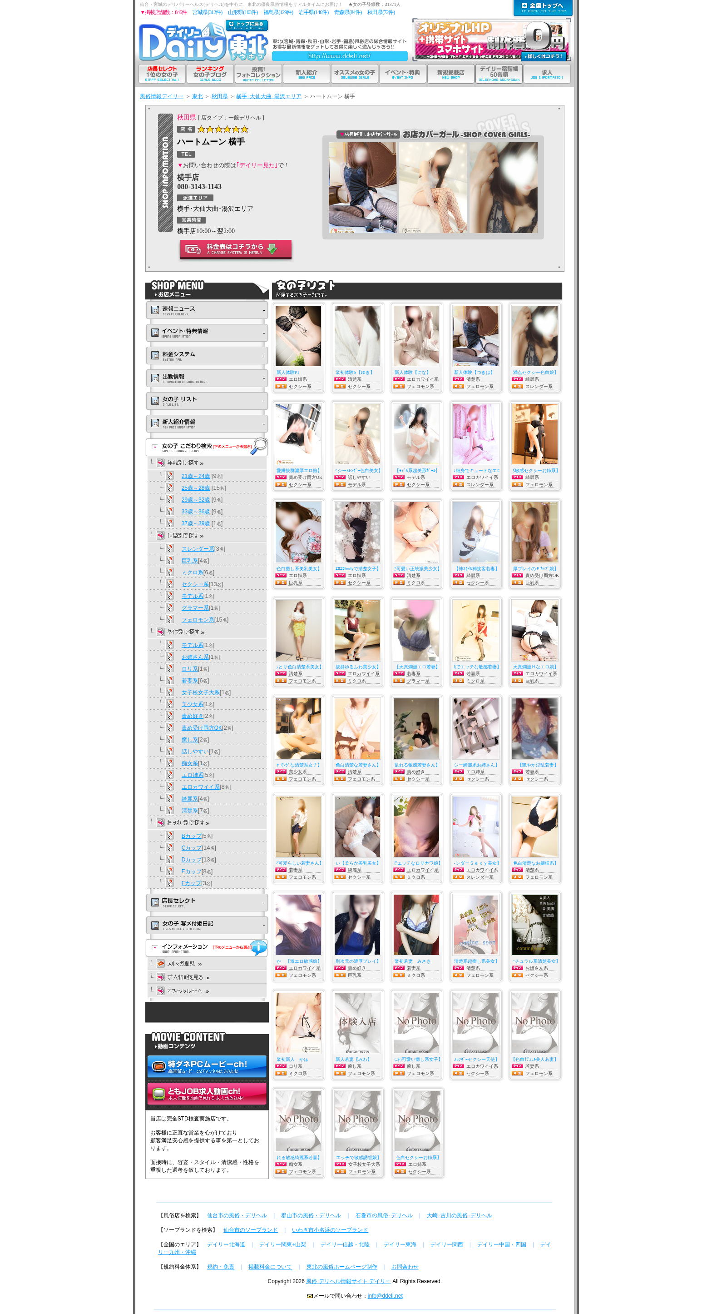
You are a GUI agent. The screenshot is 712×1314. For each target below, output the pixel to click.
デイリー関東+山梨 (282, 1244)
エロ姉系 (192, 775)
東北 (197, 96)
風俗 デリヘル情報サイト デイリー (348, 1281)
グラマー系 (195, 608)
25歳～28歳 (196, 488)
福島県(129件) (278, 12)
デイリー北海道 (226, 1244)
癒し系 (190, 740)
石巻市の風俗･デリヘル (384, 1215)
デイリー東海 (400, 1244)
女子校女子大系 (201, 692)
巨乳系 (190, 560)
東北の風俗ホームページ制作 (342, 1267)
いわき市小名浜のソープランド (330, 1230)
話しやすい (195, 751)
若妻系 (190, 680)
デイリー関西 (446, 1244)
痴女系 (190, 763)
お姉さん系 (195, 657)
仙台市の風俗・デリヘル (237, 1215)
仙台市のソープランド (250, 1230)
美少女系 (192, 704)
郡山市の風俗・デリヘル (311, 1215)
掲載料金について (270, 1267)
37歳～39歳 (196, 523)
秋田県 (220, 96)
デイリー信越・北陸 (345, 1244)
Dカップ (192, 859)
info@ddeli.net (385, 1296)
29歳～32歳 (196, 500)
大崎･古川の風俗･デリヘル (459, 1215)
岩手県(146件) (313, 12)
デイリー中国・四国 (501, 1244)
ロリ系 (190, 669)
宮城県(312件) (207, 12)
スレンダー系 (198, 549)
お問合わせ (405, 1267)
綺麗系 (190, 799)
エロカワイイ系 (201, 787)
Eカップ (192, 871)
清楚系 (190, 810)
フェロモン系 (198, 620)
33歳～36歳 (196, 511)
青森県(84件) (347, 12)
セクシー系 (195, 584)
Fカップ (191, 883)
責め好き (192, 716)
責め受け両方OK (202, 728)
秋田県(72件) (381, 12)
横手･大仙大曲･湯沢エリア (269, 96)
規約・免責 (220, 1267)
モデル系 (192, 596)
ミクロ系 (192, 572)
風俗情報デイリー (161, 96)
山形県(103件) (242, 12)
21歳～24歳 (196, 476)
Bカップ (192, 836)
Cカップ (192, 848)
